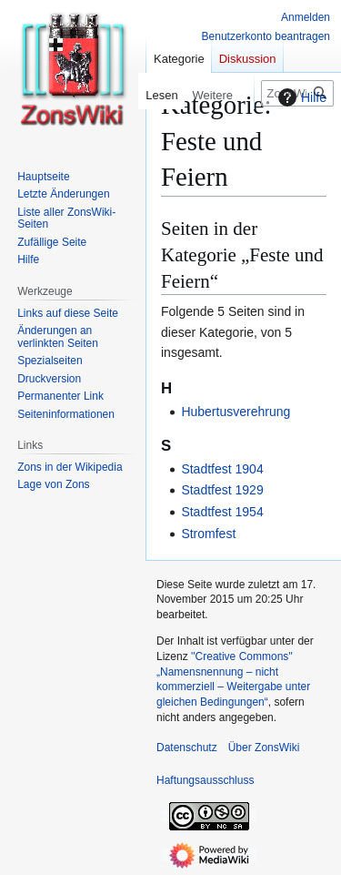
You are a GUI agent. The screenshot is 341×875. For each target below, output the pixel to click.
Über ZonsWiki (264, 747)
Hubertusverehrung (235, 411)
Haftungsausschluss (205, 780)
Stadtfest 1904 (222, 469)
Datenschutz (186, 747)
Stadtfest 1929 (222, 490)
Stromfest (208, 533)
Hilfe (300, 97)
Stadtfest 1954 (222, 511)
